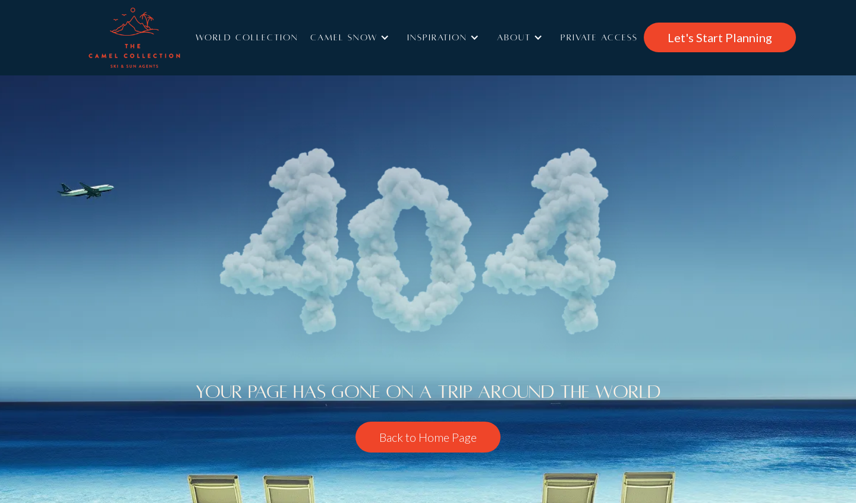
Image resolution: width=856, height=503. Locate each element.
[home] (151, 37)
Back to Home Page (428, 437)
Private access (599, 37)
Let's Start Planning (720, 37)
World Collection (247, 37)
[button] (352, 37)
